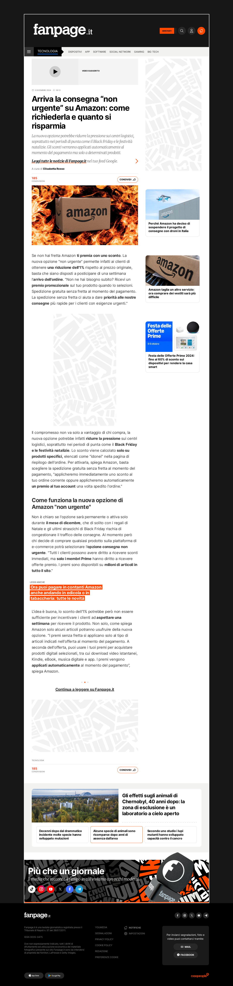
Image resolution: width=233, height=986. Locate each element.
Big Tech (153, 51)
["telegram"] (84, 889)
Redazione (101, 951)
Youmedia (101, 927)
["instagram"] (42, 889)
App (87, 51)
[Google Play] (54, 976)
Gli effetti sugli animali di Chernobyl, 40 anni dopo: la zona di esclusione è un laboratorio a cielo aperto (153, 804)
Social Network (120, 51)
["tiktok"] (32, 889)
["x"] (63, 889)
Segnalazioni (103, 933)
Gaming (139, 51)
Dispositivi (75, 51)
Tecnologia (47, 51)
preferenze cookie (106, 957)
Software (99, 51)
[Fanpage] (37, 915)
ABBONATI (167, 31)
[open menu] (29, 51)
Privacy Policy (104, 939)
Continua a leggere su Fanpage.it (84, 689)
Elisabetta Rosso (54, 169)
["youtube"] (53, 889)
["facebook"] (74, 889)
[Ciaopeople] (200, 976)
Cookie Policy (103, 945)
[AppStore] (33, 976)
